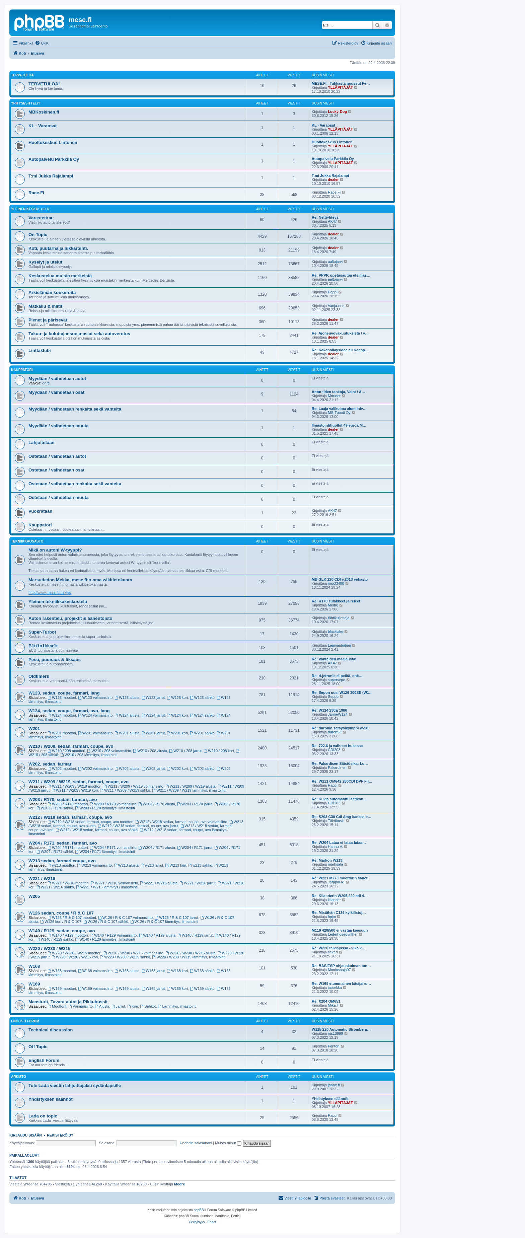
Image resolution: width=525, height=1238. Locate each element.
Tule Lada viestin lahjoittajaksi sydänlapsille (74, 1085)
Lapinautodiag (339, 645)
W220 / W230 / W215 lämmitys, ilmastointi (188, 957)
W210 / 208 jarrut (185, 751)
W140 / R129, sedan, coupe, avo (61, 930)
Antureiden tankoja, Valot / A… (338, 392)
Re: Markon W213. (328, 860)
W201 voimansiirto (95, 733)
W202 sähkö (202, 769)
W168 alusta (127, 971)
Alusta (102, 1006)
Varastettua (40, 217)
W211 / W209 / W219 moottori (74, 786)
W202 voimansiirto (95, 769)
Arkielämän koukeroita (52, 292)
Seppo (333, 697)
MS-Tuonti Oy (339, 413)
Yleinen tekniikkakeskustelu (57, 601)
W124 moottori (62, 715)
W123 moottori (62, 698)
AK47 (332, 221)
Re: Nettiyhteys (325, 217)
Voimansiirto (80, 1006)
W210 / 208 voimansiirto (109, 751)
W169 (34, 984)
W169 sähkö (202, 989)
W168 (34, 966)
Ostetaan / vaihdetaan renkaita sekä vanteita (74, 483)
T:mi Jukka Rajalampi (50, 175)
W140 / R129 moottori (68, 935)
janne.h (334, 1085)
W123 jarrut (153, 698)
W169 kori (177, 989)
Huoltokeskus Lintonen (52, 142)
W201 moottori (62, 733)
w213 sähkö (200, 865)
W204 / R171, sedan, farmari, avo (62, 843)
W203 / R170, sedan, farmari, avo (62, 799)
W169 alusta (127, 989)
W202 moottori (62, 769)
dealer (333, 179)
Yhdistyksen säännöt (50, 1099)
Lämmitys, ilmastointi (177, 1006)
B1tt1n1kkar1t (43, 645)
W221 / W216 (41, 878)
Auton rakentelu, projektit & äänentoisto (70, 618)
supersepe (336, 680)
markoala (335, 864)
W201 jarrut (153, 733)
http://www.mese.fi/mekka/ (49, 592)
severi (333, 952)
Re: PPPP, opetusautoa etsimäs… (341, 275)
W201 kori (177, 733)
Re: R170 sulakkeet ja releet (336, 601)
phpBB (199, 1210)
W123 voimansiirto (95, 698)
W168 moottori (62, 971)
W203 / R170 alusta (156, 804)
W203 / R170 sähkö (54, 808)
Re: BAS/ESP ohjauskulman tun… (341, 966)
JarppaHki (336, 882)
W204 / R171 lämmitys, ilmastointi (105, 852)
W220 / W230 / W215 (49, 948)
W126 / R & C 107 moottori (72, 918)
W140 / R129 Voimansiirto (113, 935)
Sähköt (148, 1006)
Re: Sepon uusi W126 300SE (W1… (342, 692)
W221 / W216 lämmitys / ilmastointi (107, 887)
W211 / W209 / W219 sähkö (125, 790)
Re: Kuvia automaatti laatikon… (339, 799)
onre (46, 383)
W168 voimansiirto (95, 971)
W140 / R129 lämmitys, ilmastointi (105, 939)
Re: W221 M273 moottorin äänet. (340, 878)
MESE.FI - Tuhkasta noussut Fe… (341, 83)
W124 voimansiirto (95, 715)
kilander (334, 900)
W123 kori (177, 698)
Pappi (332, 292)
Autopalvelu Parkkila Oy (53, 159)
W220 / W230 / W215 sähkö (125, 957)
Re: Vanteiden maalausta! (334, 659)
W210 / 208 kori (219, 751)
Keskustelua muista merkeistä (60, 275)
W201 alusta (127, 733)
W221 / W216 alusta (158, 883)
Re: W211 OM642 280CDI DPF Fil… (342, 781)
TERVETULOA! (44, 83)
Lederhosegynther (343, 934)
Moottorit (57, 1006)
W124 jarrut (153, 715)
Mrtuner (334, 396)
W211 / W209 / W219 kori (75, 790)
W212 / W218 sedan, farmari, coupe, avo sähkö (97, 830)
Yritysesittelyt (26, 103)
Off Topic (38, 1046)
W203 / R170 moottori (68, 804)
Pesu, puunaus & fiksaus (54, 659)
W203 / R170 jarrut (194, 804)
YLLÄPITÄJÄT (340, 87)
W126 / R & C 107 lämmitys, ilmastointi (164, 922)
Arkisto (18, 1077)
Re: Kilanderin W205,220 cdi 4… (340, 896)
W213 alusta (126, 865)
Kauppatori (21, 370)
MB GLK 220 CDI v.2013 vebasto (340, 579)
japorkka (335, 988)
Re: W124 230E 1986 (329, 710)
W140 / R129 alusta (157, 935)
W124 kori (177, 715)
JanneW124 (338, 714)
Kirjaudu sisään (25, 1135)
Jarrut (118, 1006)
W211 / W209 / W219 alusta (190, 786)
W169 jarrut (153, 989)
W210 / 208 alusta (150, 751)
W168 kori (177, 971)
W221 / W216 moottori (68, 883)
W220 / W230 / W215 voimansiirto (133, 953)
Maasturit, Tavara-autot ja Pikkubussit (67, 1001)
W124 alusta (127, 715)
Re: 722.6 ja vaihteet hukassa (337, 746)
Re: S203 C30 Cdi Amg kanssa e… (341, 817)
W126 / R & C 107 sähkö (105, 922)
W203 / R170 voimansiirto (113, 804)
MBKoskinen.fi (43, 112)
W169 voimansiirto (95, 989)
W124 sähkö (202, 715)
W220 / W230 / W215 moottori (74, 953)
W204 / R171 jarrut (194, 848)
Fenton (333, 1046)
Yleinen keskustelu (30, 209)
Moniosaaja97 (339, 970)
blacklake (335, 632)
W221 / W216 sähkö (55, 887)
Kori (132, 1006)
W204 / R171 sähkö (54, 852)
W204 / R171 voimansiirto (113, 848)
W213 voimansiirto (94, 865)
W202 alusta (127, 769)
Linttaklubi (39, 350)
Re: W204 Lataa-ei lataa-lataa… (339, 843)
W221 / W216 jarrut (197, 883)
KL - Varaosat (42, 125)
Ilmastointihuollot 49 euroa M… (339, 425)
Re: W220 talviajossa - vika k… (338, 948)
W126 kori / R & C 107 (60, 922)
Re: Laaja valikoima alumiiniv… (339, 409)
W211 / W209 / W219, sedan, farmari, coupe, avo (78, 781)
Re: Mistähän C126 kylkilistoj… (339, 913)
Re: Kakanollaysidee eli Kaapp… (340, 350)
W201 (34, 728)
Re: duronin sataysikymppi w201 (340, 728)
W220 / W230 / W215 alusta (190, 953)
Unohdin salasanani (196, 1143)
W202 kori (177, 769)
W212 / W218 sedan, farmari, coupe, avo (70, 817)
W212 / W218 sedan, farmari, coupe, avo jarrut (138, 826)
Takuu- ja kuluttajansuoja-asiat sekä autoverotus (79, 333)
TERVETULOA (22, 75)
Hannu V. (335, 847)
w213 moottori (61, 865)
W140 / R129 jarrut (195, 935)
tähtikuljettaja (338, 618)
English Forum (25, 1021)
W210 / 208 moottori (66, 751)
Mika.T (333, 1005)
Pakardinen (337, 768)
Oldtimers (38, 676)
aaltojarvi (335, 262)
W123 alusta (127, 698)
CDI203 (334, 750)
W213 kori (175, 865)
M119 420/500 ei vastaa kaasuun (340, 930)
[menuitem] (42, 43)
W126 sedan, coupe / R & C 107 (61, 913)
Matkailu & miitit (45, 306)
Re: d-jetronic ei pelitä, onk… (337, 676)
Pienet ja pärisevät (47, 319)
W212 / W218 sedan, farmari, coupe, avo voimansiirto (181, 822)
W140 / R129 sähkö (54, 939)
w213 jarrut (152, 865)
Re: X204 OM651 (326, 1001)
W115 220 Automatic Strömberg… (341, 1029)
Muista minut (228, 1143)
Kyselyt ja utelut (45, 262)
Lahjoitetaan (41, 442)
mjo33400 (336, 583)
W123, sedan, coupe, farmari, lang (64, 693)
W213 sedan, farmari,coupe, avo (62, 860)
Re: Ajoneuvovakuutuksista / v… (340, 333)
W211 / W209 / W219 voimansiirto (133, 786)
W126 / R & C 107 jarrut (176, 918)
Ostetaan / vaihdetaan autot (57, 456)
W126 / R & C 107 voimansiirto (125, 918)
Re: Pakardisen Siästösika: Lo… (340, 763)
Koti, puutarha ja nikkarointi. (58, 248)
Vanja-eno (336, 306)
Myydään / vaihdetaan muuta (58, 425)
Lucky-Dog (337, 112)
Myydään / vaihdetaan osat (56, 392)
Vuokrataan (40, 511)
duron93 (334, 732)
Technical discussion (50, 1029)
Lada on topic (42, 1115)
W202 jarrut (153, 769)
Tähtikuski (336, 821)
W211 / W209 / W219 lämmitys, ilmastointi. (189, 790)
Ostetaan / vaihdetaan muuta (58, 497)
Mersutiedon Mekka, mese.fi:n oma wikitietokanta (80, 579)
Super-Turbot (42, 632)
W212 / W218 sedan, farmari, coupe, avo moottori (91, 822)
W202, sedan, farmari (50, 764)
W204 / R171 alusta (156, 848)
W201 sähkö (202, 733)
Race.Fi (36, 192)
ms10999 (335, 1033)
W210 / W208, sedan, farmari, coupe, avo (71, 746)
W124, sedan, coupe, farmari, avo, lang (69, 710)
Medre (333, 605)
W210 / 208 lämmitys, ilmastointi (89, 755)
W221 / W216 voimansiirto (114, 883)
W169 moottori (62, 989)
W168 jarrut (153, 971)
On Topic (37, 234)
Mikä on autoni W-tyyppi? (55, 550)
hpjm (332, 917)
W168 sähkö (202, 971)
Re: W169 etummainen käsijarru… (341, 983)
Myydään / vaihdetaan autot (57, 378)
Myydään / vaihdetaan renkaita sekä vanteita (74, 409)
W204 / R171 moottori (68, 848)
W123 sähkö (202, 698)
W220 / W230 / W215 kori (75, 957)
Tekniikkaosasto (27, 541)
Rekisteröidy (60, 1135)
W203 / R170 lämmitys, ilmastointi (105, 808)
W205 (34, 896)
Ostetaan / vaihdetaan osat (56, 469)
